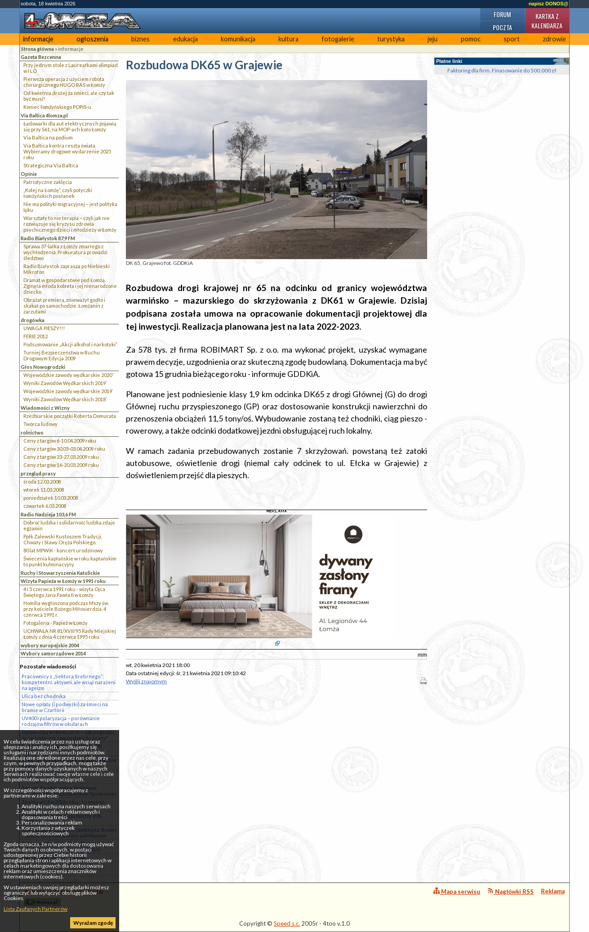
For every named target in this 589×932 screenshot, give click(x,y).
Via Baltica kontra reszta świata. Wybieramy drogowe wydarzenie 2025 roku (67, 151)
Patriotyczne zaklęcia (47, 182)
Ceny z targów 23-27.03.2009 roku (61, 457)
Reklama (553, 891)
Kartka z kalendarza (546, 20)
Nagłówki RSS (510, 891)
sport (512, 39)
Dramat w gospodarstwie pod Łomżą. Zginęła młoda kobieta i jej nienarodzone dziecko (70, 286)
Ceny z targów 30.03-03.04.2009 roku (64, 449)
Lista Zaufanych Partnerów (35, 908)
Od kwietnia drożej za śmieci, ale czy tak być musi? (68, 96)
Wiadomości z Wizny (45, 408)
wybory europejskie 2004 (50, 645)
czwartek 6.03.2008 (44, 506)
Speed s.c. (287, 923)
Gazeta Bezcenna (41, 57)
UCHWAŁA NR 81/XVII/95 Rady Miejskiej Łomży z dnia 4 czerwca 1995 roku (69, 634)
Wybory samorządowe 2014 (53, 653)
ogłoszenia (92, 39)
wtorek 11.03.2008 (43, 490)
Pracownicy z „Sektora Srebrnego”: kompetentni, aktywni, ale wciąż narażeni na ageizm (69, 682)
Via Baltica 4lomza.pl (44, 115)
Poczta (502, 27)
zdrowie (554, 39)
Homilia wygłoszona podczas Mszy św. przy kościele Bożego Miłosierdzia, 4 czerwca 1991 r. (66, 609)
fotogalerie (337, 39)
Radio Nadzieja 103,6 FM (48, 514)
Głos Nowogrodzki (43, 367)
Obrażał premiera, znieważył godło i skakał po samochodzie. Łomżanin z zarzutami (64, 305)
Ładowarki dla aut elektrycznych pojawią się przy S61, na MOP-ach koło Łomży (69, 126)
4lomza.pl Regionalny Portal (63, 896)
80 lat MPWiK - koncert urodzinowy (63, 550)
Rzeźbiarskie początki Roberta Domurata (69, 416)
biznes (140, 39)
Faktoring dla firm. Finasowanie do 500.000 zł (501, 70)
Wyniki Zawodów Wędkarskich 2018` (65, 399)
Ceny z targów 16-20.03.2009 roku (61, 465)
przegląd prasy (38, 473)
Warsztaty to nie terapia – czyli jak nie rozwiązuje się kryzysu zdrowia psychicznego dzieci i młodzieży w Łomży (69, 224)
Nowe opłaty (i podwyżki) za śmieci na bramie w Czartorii (65, 707)
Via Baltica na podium (48, 137)
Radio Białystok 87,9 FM (48, 238)
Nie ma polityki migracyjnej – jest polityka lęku (70, 207)
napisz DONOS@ (548, 3)
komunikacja (238, 39)
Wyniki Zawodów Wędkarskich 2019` (65, 383)
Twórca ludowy (40, 424)
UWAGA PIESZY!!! (44, 328)
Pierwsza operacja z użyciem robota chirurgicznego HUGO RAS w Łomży (64, 82)
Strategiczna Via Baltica (50, 165)
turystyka (391, 39)
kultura (288, 39)
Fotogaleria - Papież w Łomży (55, 623)
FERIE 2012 (35, 336)
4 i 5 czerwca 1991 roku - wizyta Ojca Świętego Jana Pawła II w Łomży (64, 592)
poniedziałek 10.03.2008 (50, 498)
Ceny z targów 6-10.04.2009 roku (59, 441)
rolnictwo (32, 432)
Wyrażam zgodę (93, 922)
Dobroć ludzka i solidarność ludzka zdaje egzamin (69, 525)
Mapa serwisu (456, 891)
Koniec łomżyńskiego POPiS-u (57, 107)
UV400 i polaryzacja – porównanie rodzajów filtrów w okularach (61, 721)
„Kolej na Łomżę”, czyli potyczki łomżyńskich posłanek (57, 193)
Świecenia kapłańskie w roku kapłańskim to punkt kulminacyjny (69, 561)
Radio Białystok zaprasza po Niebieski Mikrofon (66, 269)
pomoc (471, 39)
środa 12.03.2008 (42, 481)
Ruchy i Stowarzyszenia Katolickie (60, 573)
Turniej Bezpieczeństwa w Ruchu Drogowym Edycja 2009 (61, 355)
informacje (38, 39)
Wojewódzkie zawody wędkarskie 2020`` (69, 375)
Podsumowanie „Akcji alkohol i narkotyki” (70, 344)
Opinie (29, 174)
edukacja (185, 39)
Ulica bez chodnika (44, 696)
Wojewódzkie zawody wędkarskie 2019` (68, 391)
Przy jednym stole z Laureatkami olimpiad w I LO (70, 68)
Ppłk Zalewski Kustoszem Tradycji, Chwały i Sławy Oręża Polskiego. (62, 539)
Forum (502, 14)
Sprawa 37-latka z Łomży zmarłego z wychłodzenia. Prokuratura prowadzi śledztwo (65, 252)
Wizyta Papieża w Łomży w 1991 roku (63, 581)
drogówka (33, 320)
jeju (432, 39)
